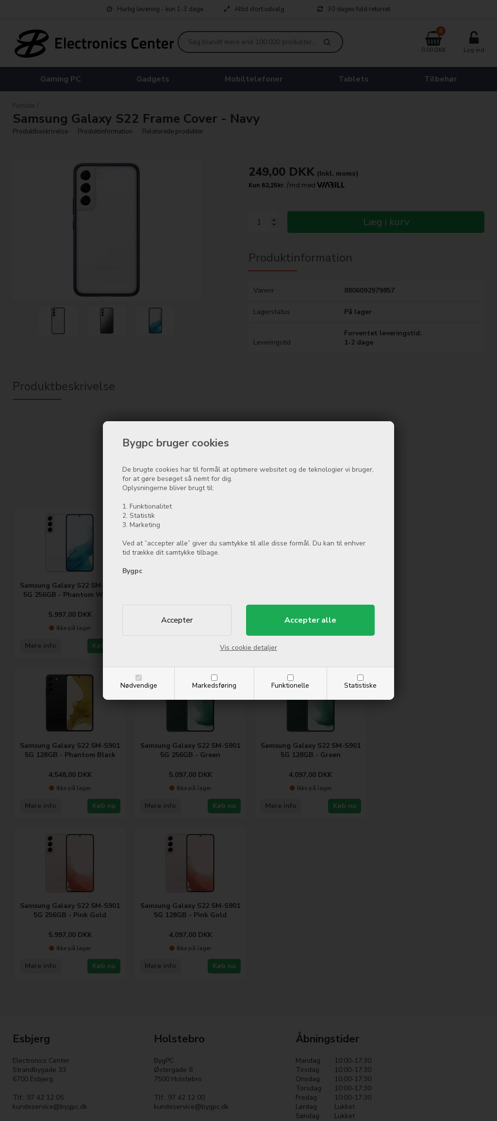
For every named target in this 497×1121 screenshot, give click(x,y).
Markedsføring (214, 685)
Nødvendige (138, 685)
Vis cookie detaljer (248, 647)
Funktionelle (290, 685)
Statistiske (360, 685)
